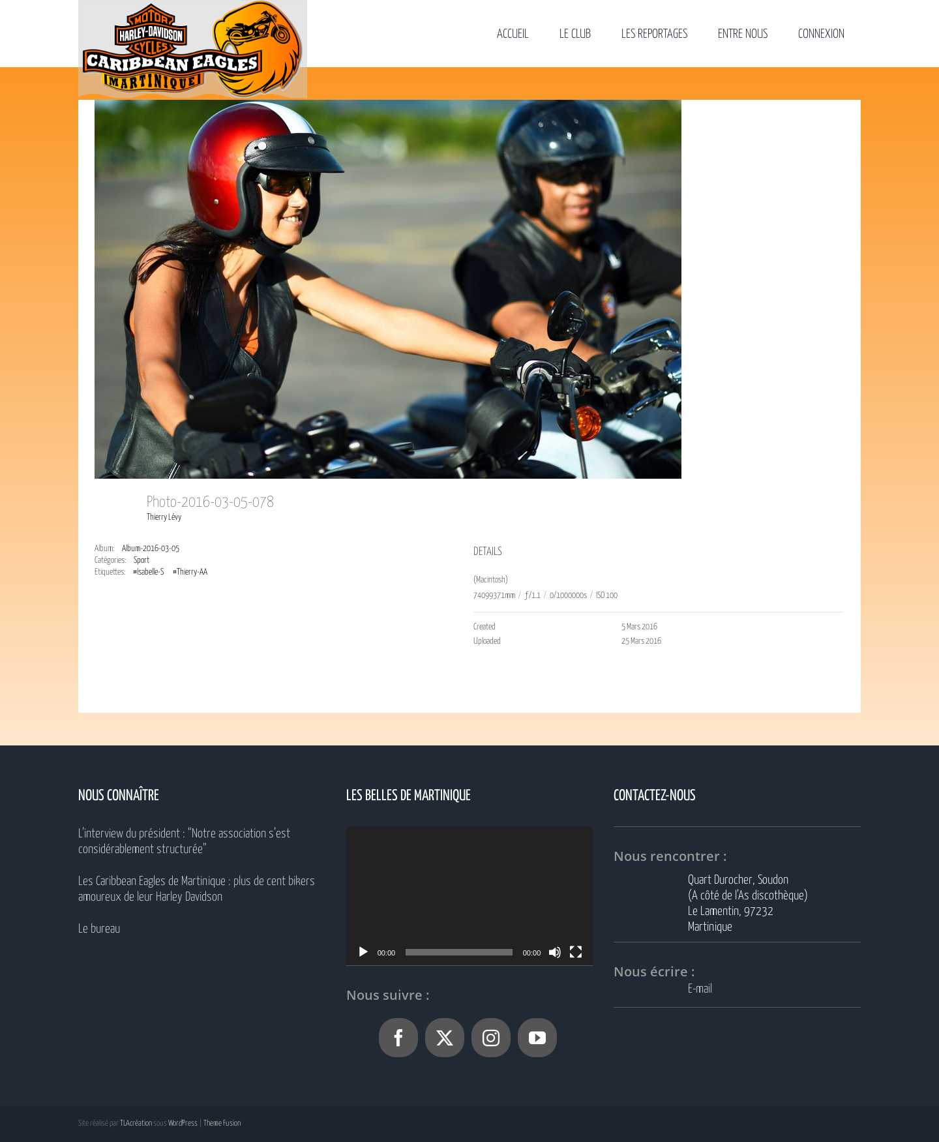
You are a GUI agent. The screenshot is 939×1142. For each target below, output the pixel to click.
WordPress (183, 1123)
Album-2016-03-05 (150, 549)
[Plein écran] (575, 952)
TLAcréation (136, 1123)
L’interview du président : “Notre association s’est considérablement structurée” (184, 842)
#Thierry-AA (190, 572)
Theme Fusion (222, 1123)
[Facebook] (398, 1037)
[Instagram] (491, 1037)
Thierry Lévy (164, 517)
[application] (469, 895)
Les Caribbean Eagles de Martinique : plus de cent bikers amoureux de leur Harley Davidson (196, 889)
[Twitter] (444, 1037)
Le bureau (99, 929)
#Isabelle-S (148, 572)
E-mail (700, 989)
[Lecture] (363, 952)
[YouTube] (537, 1037)
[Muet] (554, 952)
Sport (141, 560)
